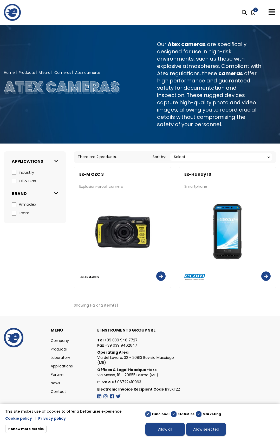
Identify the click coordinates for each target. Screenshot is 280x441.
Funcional (161, 414)
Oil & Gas (27, 181)
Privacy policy (52, 418)
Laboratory (60, 357)
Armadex (27, 204)
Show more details (27, 429)
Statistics (186, 414)
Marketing (212, 414)
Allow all (165, 429)
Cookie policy (18, 418)
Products (59, 349)
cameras (230, 73)
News (55, 383)
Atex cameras (187, 44)
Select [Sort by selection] (179, 156)
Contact (58, 391)
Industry (26, 172)
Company (60, 340)
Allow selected (206, 429)
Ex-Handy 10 (197, 174)
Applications (62, 366)
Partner (57, 374)
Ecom (24, 213)
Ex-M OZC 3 (91, 174)
